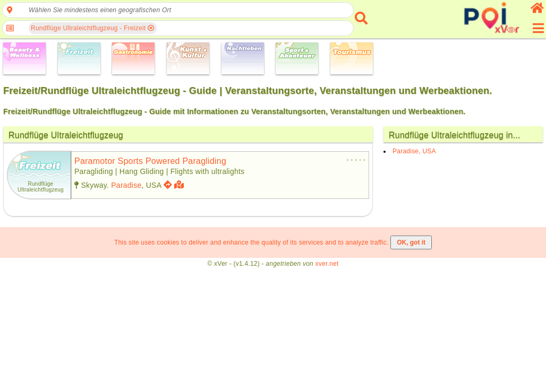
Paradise (126, 185)
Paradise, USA (414, 151)
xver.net (327, 263)
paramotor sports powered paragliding (150, 161)
